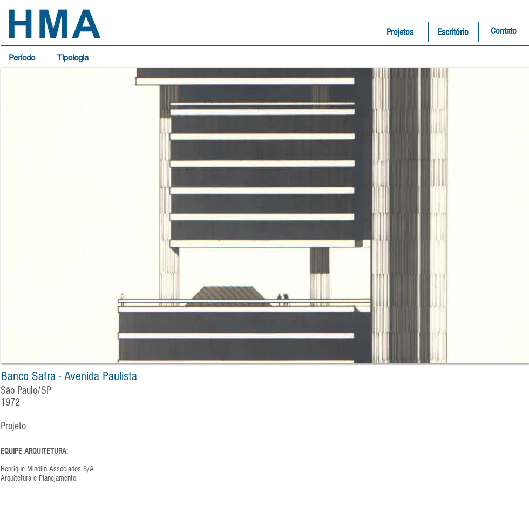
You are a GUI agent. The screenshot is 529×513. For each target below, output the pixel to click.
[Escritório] (453, 32)
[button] (25, 58)
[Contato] (503, 31)
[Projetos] (400, 32)
